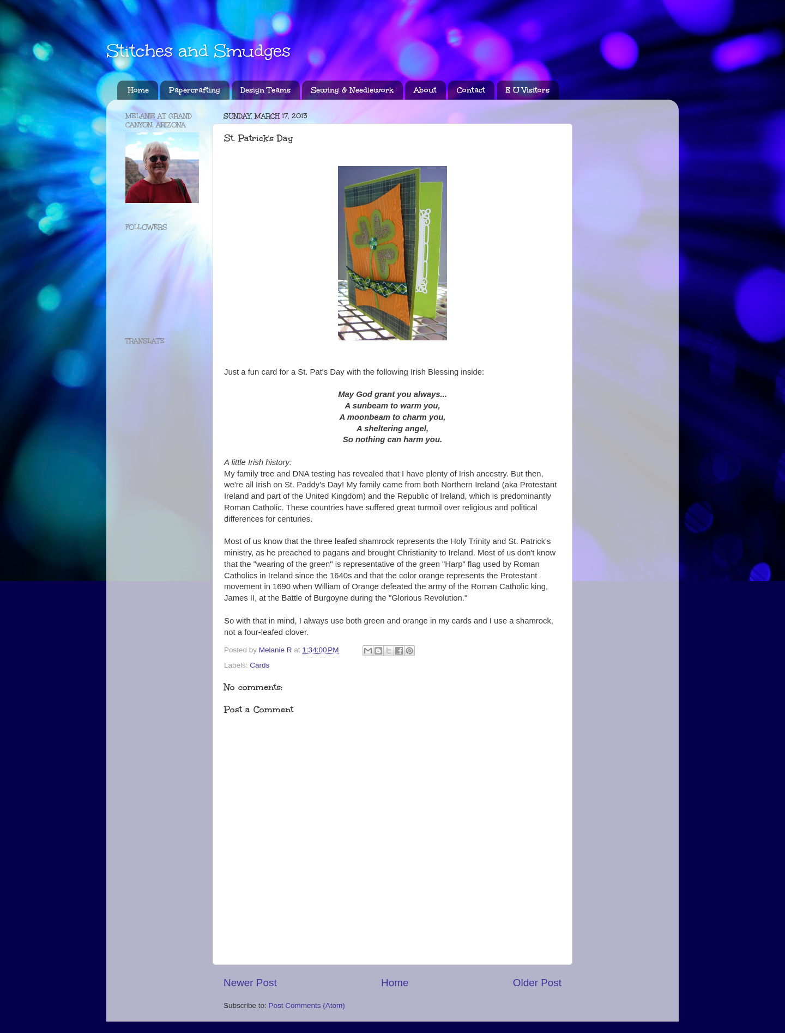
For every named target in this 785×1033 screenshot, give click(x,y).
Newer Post (250, 982)
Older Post (537, 982)
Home (138, 90)
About (425, 90)
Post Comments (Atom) (307, 1005)
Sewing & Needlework (352, 90)
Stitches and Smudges (198, 51)
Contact (471, 90)
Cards (259, 665)
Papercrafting (194, 90)
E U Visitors (527, 90)
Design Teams (265, 90)
